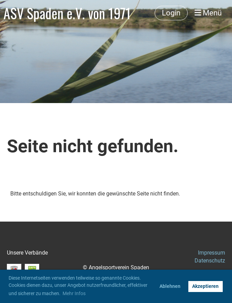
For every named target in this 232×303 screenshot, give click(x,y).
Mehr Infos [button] (74, 293)
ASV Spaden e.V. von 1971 (67, 13)
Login (171, 13)
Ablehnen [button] (169, 286)
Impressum (211, 252)
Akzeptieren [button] (205, 286)
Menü (208, 13)
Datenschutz (210, 260)
